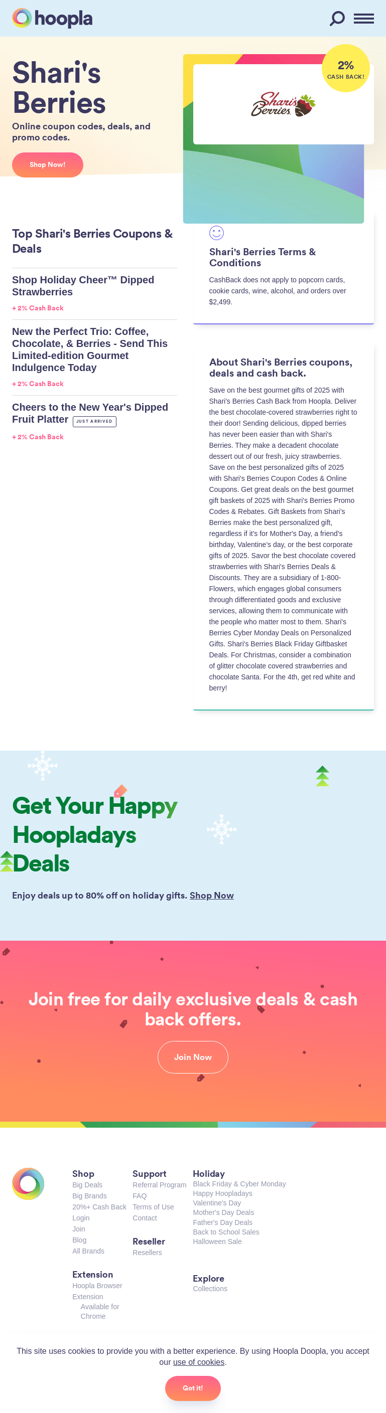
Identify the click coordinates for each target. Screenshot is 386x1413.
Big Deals (87, 1185)
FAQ (140, 1196)
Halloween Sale (217, 1242)
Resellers (147, 1253)
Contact (145, 1218)
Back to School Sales (226, 1232)
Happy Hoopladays (222, 1193)
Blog (79, 1240)
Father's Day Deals (222, 1222)
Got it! (193, 1388)
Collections (210, 1289)
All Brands (88, 1251)
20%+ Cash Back (99, 1207)
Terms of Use (153, 1207)
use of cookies (198, 1362)
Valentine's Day (217, 1203)
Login (80, 1218)
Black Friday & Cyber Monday (239, 1184)
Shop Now (212, 895)
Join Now (193, 1057)
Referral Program (159, 1185)
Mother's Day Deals (223, 1212)
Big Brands (89, 1196)
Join (78, 1229)
